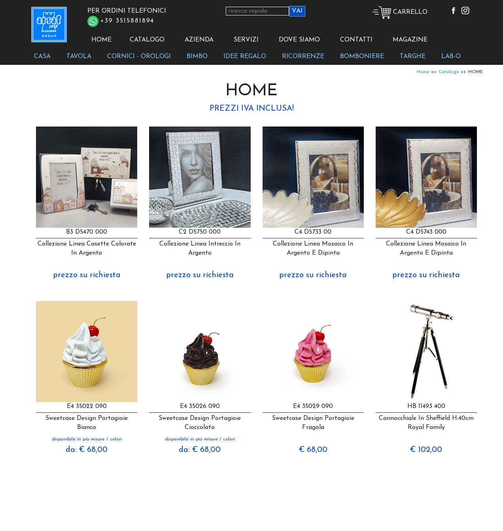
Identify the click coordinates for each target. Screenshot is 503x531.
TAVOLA (78, 56)
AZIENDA (199, 40)
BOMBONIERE (362, 56)
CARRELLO (399, 12)
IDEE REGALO (244, 56)
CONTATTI (356, 40)
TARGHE (412, 56)
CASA (42, 56)
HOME (101, 40)
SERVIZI (246, 40)
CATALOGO (147, 40)
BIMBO (197, 56)
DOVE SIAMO (299, 40)
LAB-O (451, 56)
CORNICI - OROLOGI (139, 56)
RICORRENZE (303, 56)
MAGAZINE (410, 40)
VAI (297, 11)
